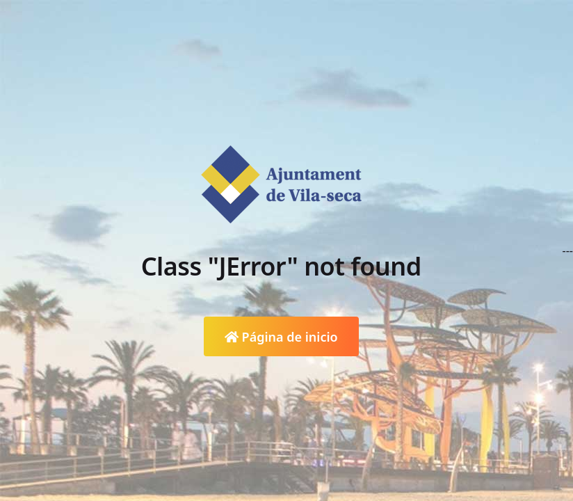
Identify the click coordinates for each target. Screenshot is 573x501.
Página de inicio (281, 336)
